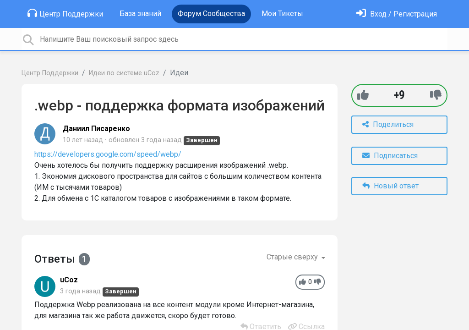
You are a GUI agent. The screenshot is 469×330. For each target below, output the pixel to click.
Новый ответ (390, 186)
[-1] (436, 95)
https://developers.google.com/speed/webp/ (107, 154)
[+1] (363, 95)
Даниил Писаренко (96, 128)
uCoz (69, 279)
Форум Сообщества (211, 13)
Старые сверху (293, 257)
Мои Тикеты (282, 13)
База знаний (140, 13)
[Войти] (397, 14)
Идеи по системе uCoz (124, 73)
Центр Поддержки (65, 13)
